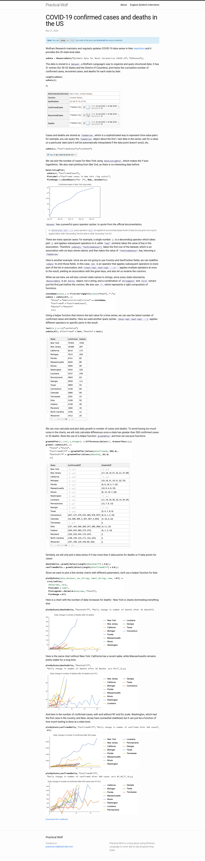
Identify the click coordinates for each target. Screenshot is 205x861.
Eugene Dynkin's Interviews (144, 4)
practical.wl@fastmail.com (59, 846)
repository (139, 48)
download (101, 40)
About (123, 4)
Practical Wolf (57, 5)
